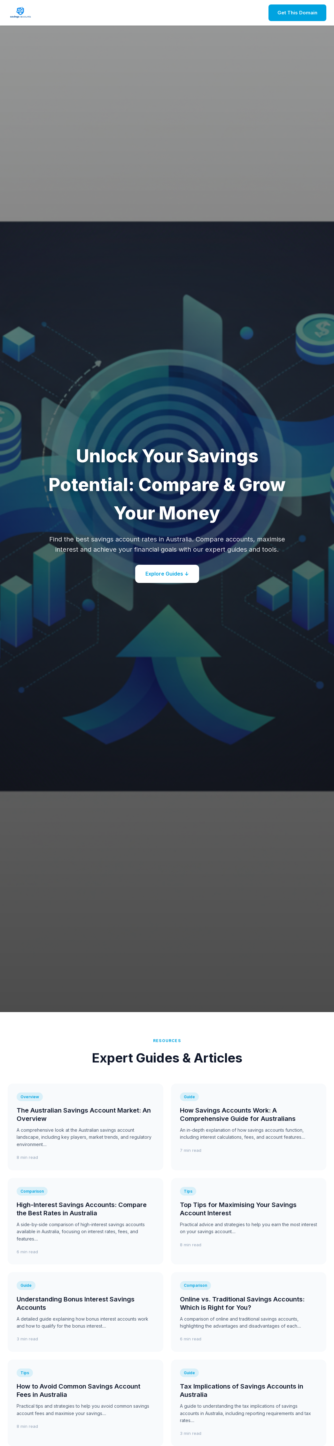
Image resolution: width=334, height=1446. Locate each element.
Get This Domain (297, 13)
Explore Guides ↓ (167, 573)
